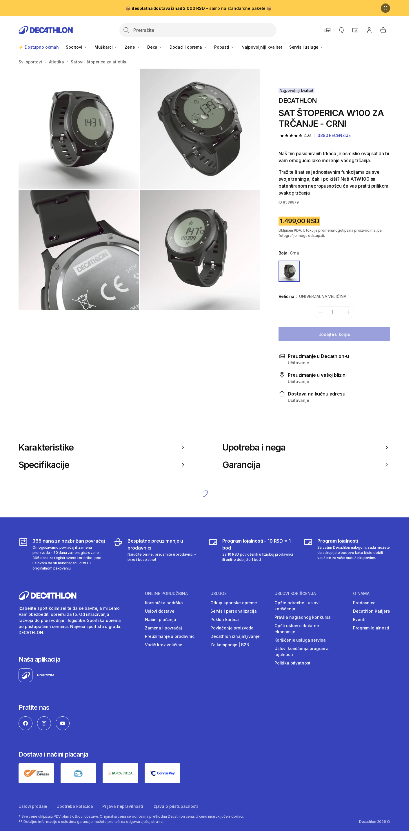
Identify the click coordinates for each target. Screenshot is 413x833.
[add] (348, 312)
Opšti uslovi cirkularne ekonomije (296, 628)
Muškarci (106, 47)
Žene (132, 47)
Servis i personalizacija (233, 611)
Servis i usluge (306, 47)
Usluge (218, 593)
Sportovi (77, 47)
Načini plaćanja (160, 619)
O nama (361, 593)
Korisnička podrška (164, 602)
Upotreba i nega (306, 447)
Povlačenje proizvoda (232, 627)
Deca (155, 47)
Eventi (359, 619)
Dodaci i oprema (188, 47)
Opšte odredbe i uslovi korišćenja (297, 605)
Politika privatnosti (293, 662)
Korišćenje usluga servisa (300, 640)
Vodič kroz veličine (163, 644)
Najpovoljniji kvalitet (261, 47)
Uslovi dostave (159, 611)
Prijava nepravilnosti (122, 806)
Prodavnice (364, 602)
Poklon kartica (224, 619)
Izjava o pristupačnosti (175, 806)
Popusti (224, 47)
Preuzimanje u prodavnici (170, 636)
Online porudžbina (166, 593)
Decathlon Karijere (371, 611)
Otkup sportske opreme (233, 602)
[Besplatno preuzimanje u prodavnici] (157, 554)
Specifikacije (102, 464)
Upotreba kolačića (75, 806)
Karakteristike (102, 447)
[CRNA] (289, 271)
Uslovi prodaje (33, 806)
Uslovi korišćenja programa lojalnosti (301, 651)
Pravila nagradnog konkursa (302, 617)
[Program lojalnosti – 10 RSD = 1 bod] (251, 554)
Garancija (306, 464)
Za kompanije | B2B (229, 644)
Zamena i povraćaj (163, 627)
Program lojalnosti (371, 627)
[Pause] (385, 8)
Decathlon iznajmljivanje (235, 636)
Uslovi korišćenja (295, 593)
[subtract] (321, 312)
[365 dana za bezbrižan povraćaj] (62, 554)
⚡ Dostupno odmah (39, 47)
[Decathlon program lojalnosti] (346, 554)
